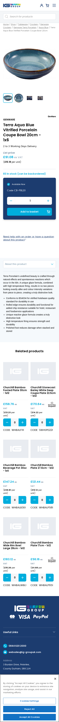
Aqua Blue (43, 28)
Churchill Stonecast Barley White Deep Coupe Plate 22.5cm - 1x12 (43, 391)
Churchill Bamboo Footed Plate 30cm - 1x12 (15, 390)
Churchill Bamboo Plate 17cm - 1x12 (42, 544)
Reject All (29, 709)
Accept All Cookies (29, 717)
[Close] (55, 678)
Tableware (23, 24)
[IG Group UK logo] (12, 5)
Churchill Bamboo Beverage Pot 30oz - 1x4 (15, 467)
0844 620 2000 (17, 645)
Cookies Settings (29, 700)
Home (6, 24)
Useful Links (10, 632)
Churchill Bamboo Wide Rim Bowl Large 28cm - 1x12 (14, 545)
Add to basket (29, 211)
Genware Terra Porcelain (25, 28)
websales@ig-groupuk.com (25, 652)
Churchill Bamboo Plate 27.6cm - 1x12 (42, 466)
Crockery (34, 24)
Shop (13, 24)
